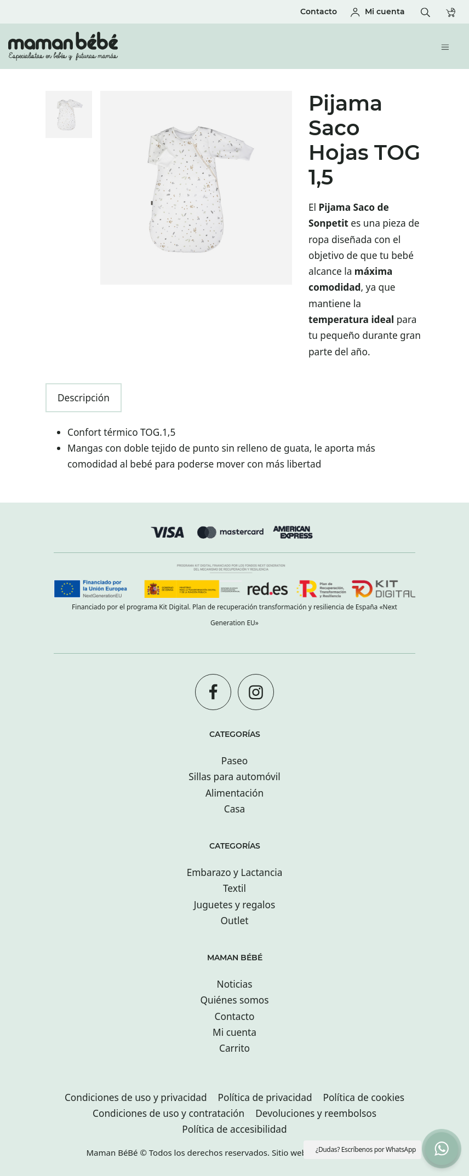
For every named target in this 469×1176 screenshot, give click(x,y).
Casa (234, 809)
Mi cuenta (234, 1032)
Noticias (235, 984)
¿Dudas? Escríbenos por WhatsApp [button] (366, 1149)
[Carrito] (453, 11)
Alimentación (234, 793)
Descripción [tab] (84, 397)
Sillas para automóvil (234, 776)
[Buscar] (428, 11)
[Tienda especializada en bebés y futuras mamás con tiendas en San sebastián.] (191, 46)
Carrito (234, 1048)
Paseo (234, 760)
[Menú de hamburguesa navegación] (448, 46)
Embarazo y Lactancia (235, 872)
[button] (441, 1148)
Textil (234, 888)
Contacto (235, 1016)
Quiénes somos (235, 1000)
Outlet (235, 920)
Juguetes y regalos (234, 904)
